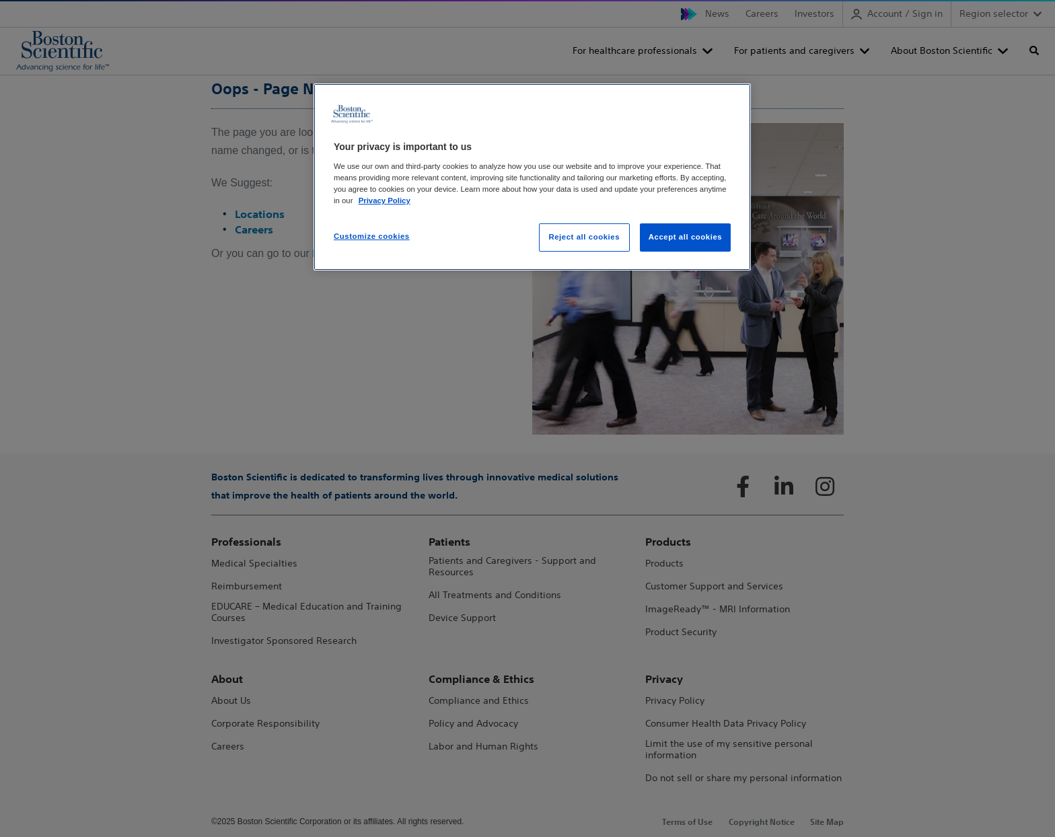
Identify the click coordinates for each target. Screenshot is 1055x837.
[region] (532, 176)
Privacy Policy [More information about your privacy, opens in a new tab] (384, 200)
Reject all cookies (584, 237)
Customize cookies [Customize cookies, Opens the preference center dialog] (372, 236)
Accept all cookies (686, 237)
